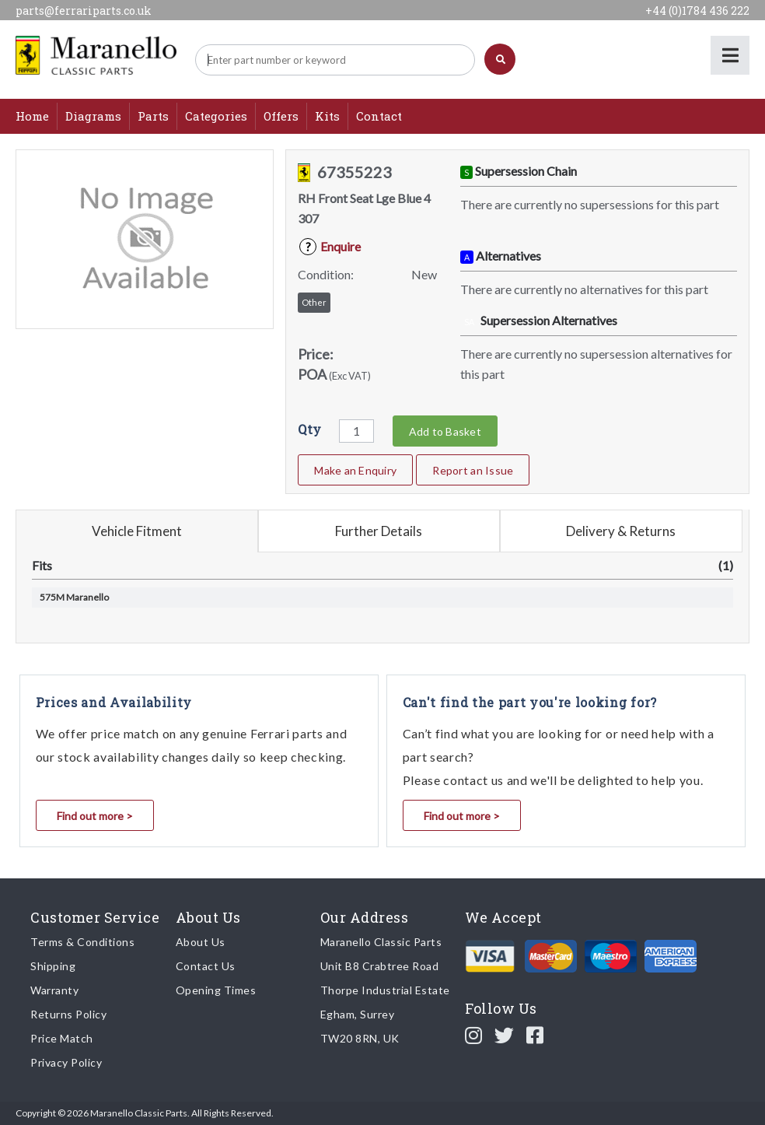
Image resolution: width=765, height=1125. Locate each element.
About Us (200, 941)
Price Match (61, 1038)
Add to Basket (445, 431)
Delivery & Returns (621, 531)
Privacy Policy (66, 1062)
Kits (327, 116)
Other (314, 302)
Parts (153, 116)
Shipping (52, 966)
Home (32, 116)
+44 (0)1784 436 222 (697, 10)
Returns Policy (68, 1014)
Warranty (54, 990)
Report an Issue (472, 470)
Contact (379, 116)
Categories (216, 116)
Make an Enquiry (355, 470)
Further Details (378, 531)
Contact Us (206, 966)
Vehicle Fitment (137, 531)
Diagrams (93, 116)
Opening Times (216, 990)
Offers (281, 116)
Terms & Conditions (82, 941)
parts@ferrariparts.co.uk (84, 10)
